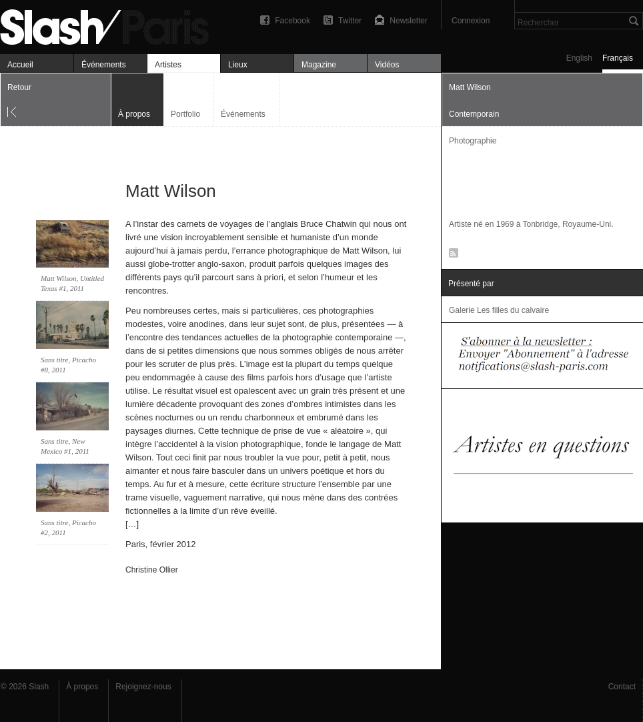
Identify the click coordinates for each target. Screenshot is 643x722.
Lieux (237, 64)
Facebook (292, 20)
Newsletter (409, 20)
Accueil (20, 64)
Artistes (168, 64)
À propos (82, 686)
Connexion (471, 20)
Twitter (350, 20)
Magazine (318, 64)
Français (617, 58)
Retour (19, 87)
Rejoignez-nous (143, 686)
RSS (451, 255)
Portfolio (185, 114)
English (579, 58)
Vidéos (387, 64)
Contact (622, 686)
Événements (103, 64)
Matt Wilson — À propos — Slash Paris (110, 25)
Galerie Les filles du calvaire (499, 310)
